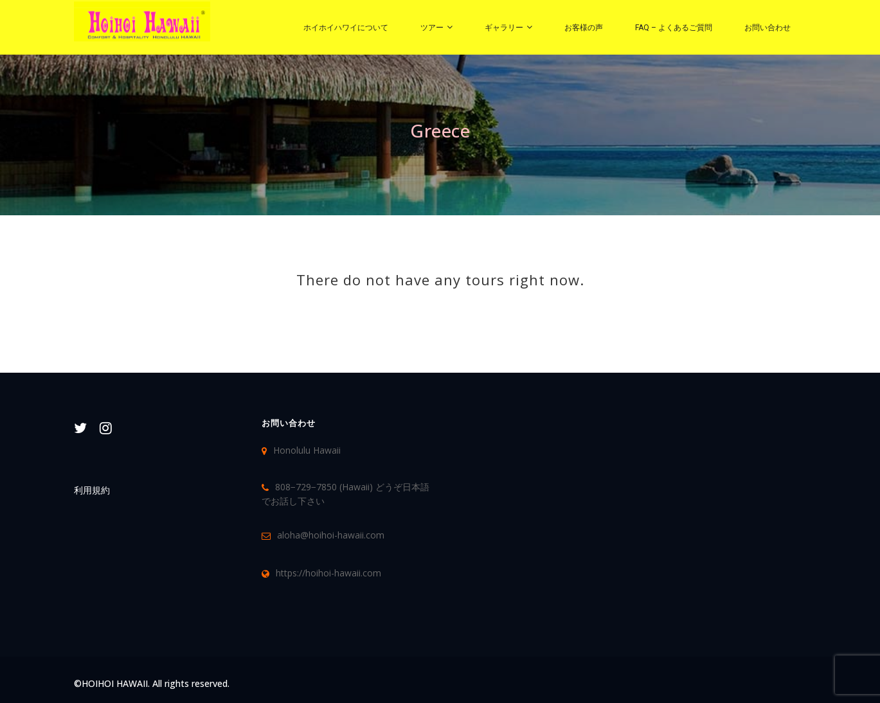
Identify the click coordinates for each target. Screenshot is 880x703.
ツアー (432, 27)
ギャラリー (504, 27)
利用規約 (92, 490)
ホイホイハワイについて (345, 27)
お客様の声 (583, 27)
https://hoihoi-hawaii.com (328, 573)
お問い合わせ (767, 27)
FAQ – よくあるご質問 (673, 27)
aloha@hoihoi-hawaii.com (330, 535)
